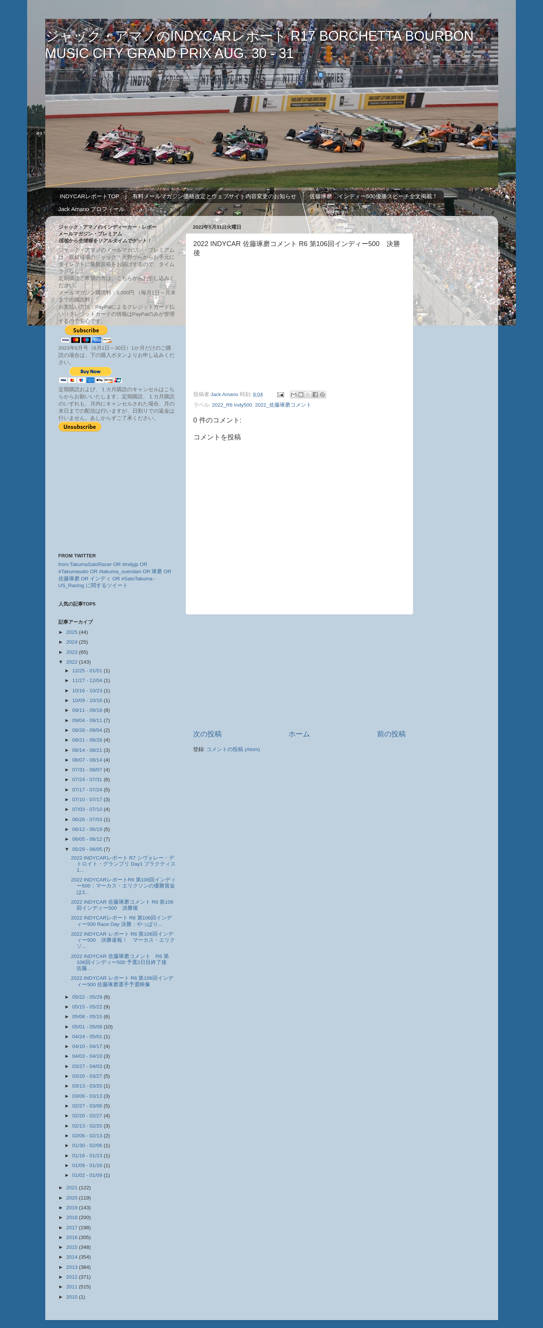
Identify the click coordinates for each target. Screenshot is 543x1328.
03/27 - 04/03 (88, 1066)
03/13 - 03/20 (88, 1086)
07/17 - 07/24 (88, 790)
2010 (72, 1297)
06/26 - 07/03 (88, 819)
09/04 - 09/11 (88, 720)
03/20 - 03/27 (88, 1076)
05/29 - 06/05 (88, 849)
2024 (72, 642)
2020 (72, 1198)
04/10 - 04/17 (88, 1046)
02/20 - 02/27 (88, 1115)
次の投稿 (207, 734)
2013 (72, 1267)
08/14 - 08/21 (88, 750)
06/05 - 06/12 (88, 839)
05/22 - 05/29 (88, 997)
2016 (72, 1237)
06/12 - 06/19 (88, 829)
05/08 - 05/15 (88, 1016)
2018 (72, 1217)
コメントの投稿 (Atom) (233, 749)
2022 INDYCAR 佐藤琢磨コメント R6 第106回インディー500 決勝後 (122, 905)
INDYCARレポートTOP (89, 196)
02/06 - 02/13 (88, 1135)
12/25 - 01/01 (88, 670)
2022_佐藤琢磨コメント (283, 405)
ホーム (299, 734)
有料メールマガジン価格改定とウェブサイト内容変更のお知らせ (214, 196)
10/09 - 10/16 (88, 700)
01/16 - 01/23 (88, 1155)
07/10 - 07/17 (88, 799)
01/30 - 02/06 (88, 1145)
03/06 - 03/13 (88, 1096)
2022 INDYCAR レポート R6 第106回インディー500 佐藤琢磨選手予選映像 (122, 981)
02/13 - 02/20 (88, 1126)
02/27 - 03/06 (88, 1106)
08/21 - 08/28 (88, 740)
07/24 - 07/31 (88, 779)
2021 (72, 1187)
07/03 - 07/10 (88, 809)
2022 (72, 662)
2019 (72, 1207)
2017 (72, 1227)
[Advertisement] (299, 672)
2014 (72, 1257)
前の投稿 (391, 734)
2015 (72, 1247)
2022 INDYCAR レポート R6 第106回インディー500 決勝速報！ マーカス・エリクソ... (123, 940)
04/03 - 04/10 (88, 1056)
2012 (72, 1277)
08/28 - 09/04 (88, 730)
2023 (72, 652)
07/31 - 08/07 (88, 770)
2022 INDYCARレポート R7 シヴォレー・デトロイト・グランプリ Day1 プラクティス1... (123, 864)
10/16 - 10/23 (88, 690)
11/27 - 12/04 (88, 680)
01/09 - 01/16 (88, 1165)
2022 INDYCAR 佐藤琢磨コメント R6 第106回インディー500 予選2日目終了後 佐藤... (121, 962)
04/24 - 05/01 (88, 1036)
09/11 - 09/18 (88, 710)
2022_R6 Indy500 (232, 405)
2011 (72, 1287)
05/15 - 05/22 (88, 1007)
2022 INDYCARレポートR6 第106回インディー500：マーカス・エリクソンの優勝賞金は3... (123, 886)
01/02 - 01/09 (88, 1175)
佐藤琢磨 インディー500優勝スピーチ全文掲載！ (374, 196)
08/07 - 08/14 (88, 760)
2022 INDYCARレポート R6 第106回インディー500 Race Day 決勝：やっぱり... (121, 921)
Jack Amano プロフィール (91, 209)
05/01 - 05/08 (88, 1027)
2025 (72, 632)
